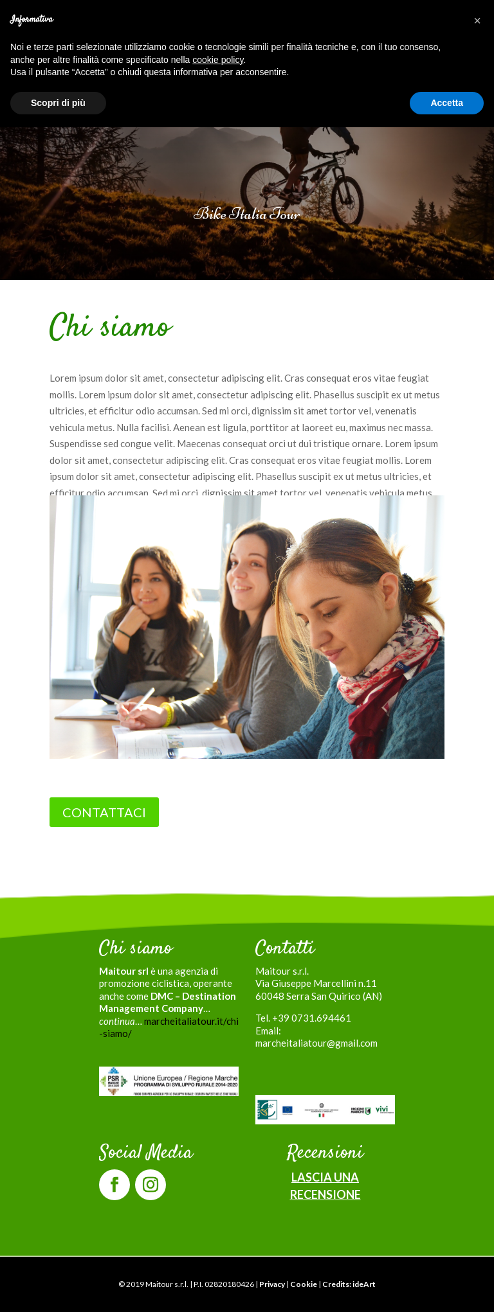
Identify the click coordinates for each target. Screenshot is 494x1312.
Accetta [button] (446, 103)
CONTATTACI (104, 812)
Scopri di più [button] (58, 103)
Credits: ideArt (349, 1284)
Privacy (272, 1284)
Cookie (303, 1284)
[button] (477, 20)
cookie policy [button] (217, 60)
